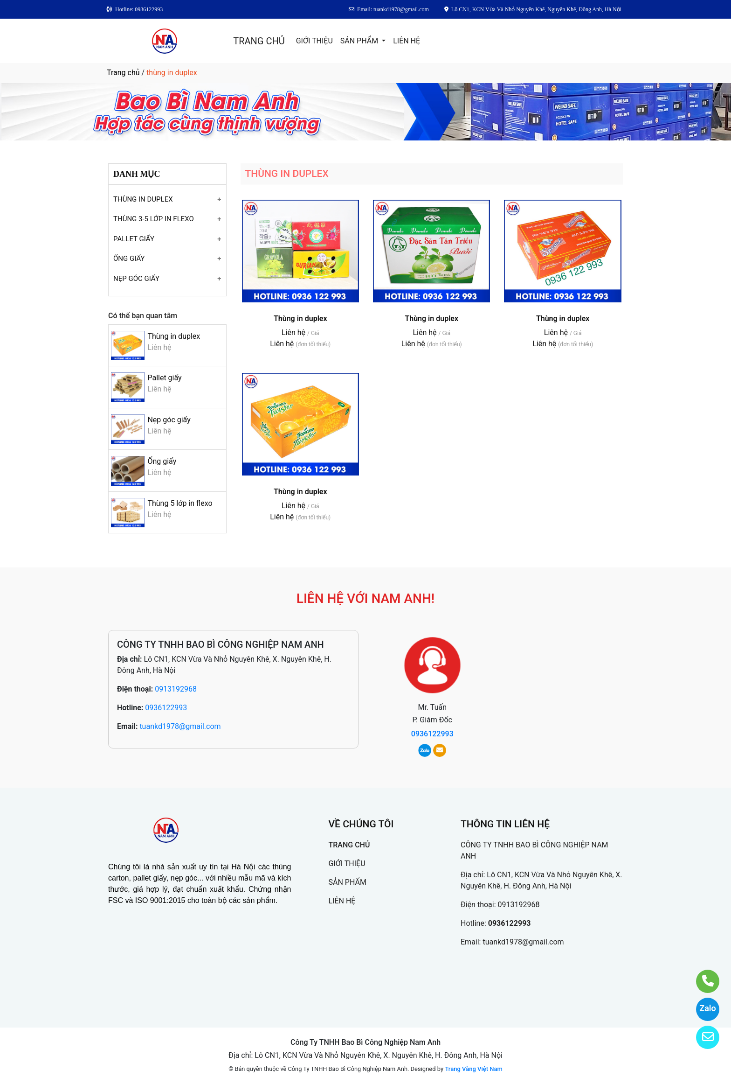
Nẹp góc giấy (168, 419)
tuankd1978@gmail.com (180, 726)
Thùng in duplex (173, 336)
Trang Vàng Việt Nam (473, 1068)
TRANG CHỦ (258, 41)
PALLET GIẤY (133, 239)
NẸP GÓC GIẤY (136, 278)
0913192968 (176, 689)
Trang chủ (123, 72)
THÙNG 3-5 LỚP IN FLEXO (153, 219)
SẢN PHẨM (360, 40)
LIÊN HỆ (406, 40)
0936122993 (166, 707)
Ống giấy (161, 461)
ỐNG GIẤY (129, 258)
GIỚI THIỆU (314, 40)
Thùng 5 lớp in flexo (179, 503)
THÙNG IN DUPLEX (143, 199)
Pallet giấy (164, 377)
